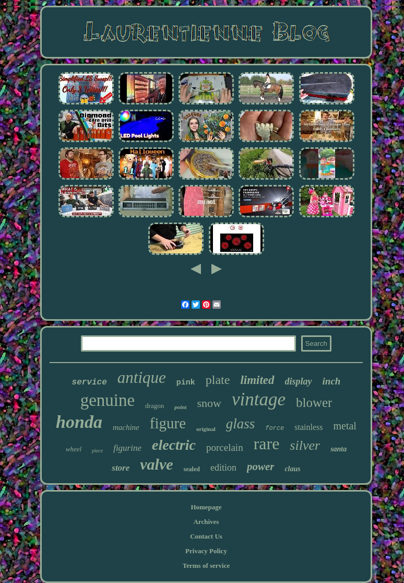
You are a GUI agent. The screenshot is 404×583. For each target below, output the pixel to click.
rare (267, 443)
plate (218, 380)
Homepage (206, 507)
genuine (107, 400)
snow (209, 403)
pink (185, 382)
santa (338, 449)
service (89, 382)
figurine (127, 448)
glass (240, 424)
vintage (259, 399)
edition (223, 467)
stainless (308, 427)
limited (257, 380)
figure (168, 423)
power (261, 466)
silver (305, 445)
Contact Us (206, 536)
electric (174, 445)
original (206, 429)
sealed (192, 469)
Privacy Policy (206, 551)
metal (344, 426)
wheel (73, 449)
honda (79, 422)
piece (97, 450)
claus (292, 469)
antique (141, 377)
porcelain (224, 447)
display (298, 381)
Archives (206, 522)
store (120, 468)
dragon (154, 406)
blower (314, 402)
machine (126, 427)
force (274, 428)
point (180, 407)
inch (332, 381)
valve (156, 464)
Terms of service (206, 565)
